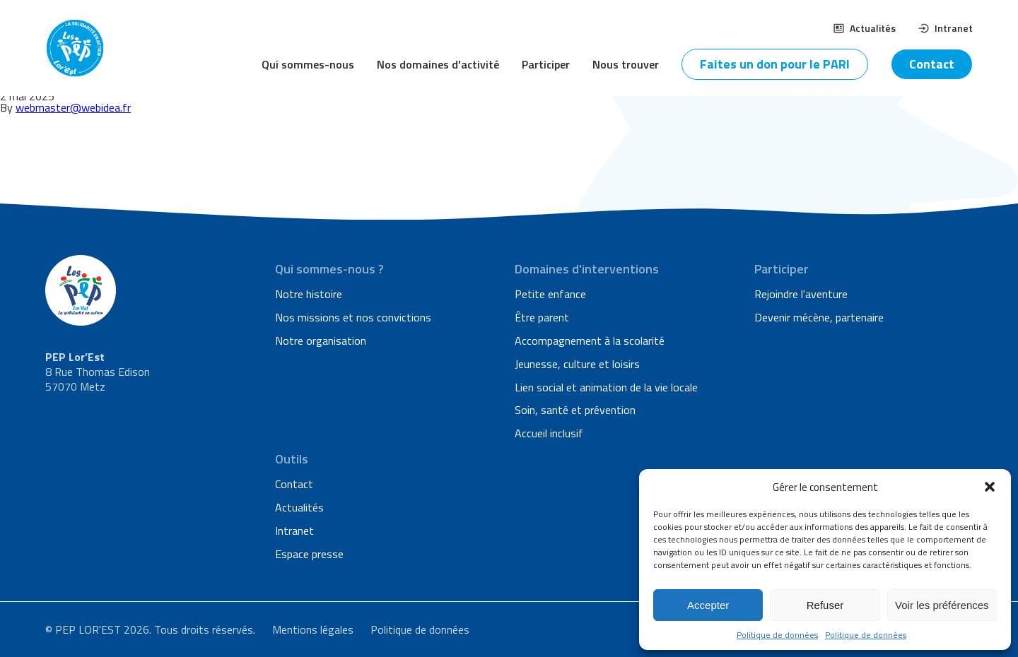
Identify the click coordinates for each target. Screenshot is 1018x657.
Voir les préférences (942, 605)
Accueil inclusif (549, 433)
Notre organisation (320, 340)
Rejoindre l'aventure (801, 293)
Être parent (542, 317)
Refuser (825, 605)
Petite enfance (550, 293)
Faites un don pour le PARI (775, 63)
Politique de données (777, 634)
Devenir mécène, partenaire (819, 317)
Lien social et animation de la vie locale (606, 387)
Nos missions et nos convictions (353, 317)
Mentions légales (312, 629)
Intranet (945, 27)
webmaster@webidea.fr (73, 107)
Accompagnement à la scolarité (590, 340)
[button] (990, 487)
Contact (931, 63)
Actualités (864, 27)
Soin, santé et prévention (575, 409)
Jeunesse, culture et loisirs (577, 363)
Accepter (708, 605)
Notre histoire (308, 293)
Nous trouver (625, 64)
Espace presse (309, 553)
